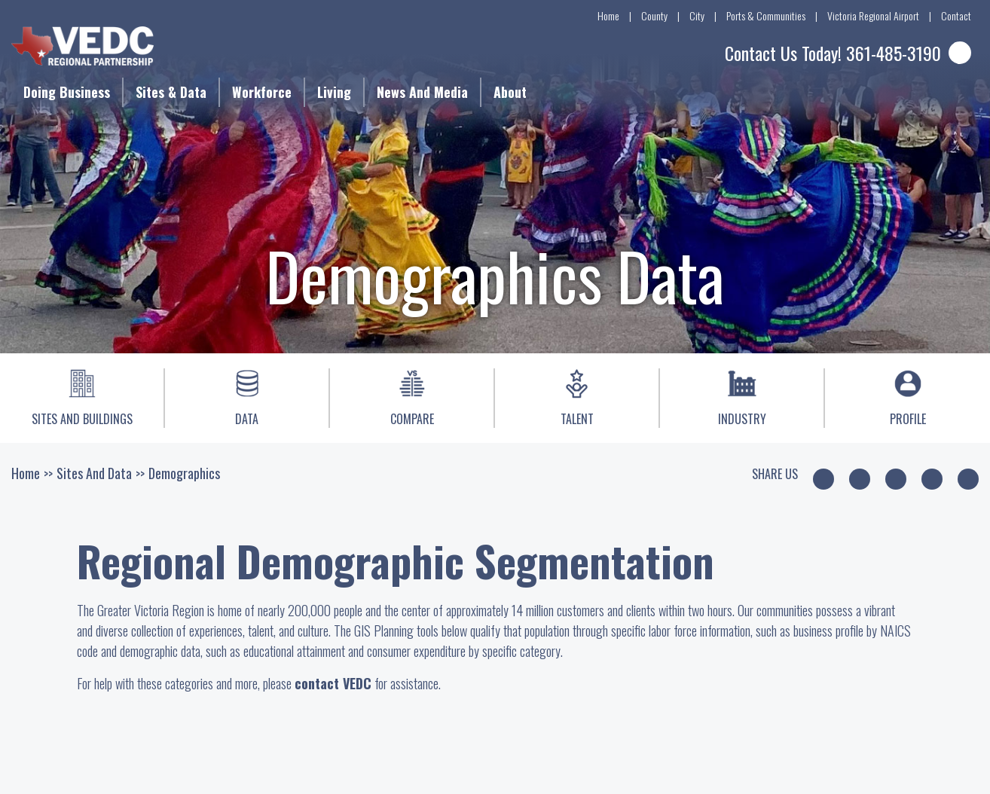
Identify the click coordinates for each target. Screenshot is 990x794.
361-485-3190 (893, 52)
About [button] (510, 92)
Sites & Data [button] (171, 92)
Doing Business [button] (66, 92)
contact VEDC (333, 683)
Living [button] (334, 92)
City (696, 15)
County (654, 15)
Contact (956, 15)
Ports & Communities (765, 15)
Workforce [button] (262, 92)
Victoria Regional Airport (873, 15)
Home (608, 15)
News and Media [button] (422, 92)
